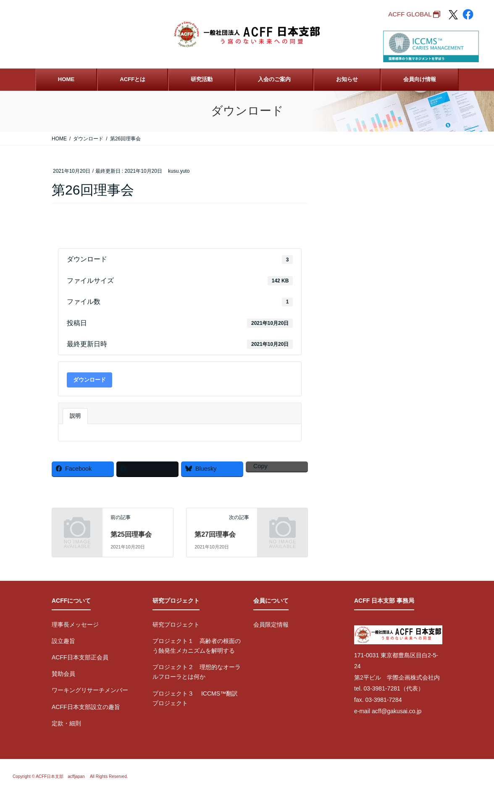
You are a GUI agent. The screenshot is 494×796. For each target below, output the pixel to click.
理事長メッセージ (75, 624)
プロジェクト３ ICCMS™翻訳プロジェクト (195, 698)
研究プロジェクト (176, 624)
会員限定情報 (271, 624)
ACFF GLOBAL (409, 14)
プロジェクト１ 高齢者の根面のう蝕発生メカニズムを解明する (196, 646)
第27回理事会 (215, 534)
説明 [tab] (75, 416)
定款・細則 (66, 723)
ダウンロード (89, 380)
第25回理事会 (131, 534)
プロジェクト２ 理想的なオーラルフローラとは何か (196, 672)
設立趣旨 (63, 641)
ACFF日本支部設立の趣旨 (86, 707)
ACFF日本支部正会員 (80, 657)
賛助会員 (63, 673)
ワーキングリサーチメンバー (90, 690)
